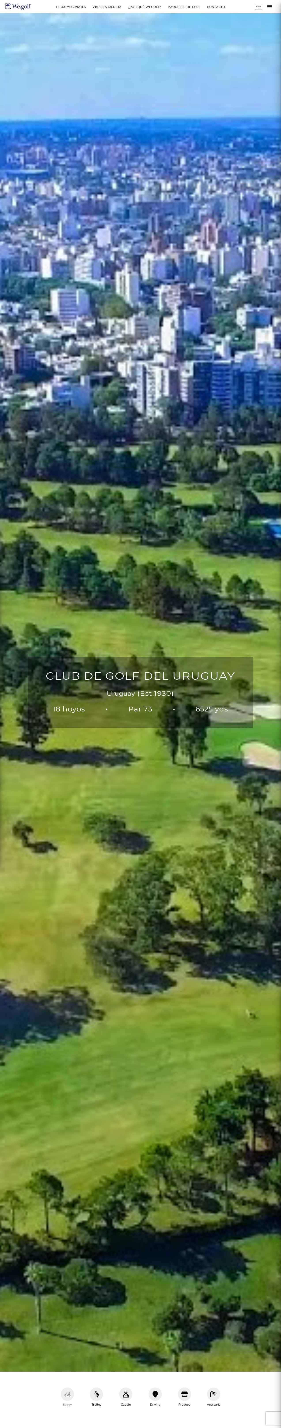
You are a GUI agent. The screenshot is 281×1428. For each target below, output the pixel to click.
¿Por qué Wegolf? (144, 7)
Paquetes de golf (184, 7)
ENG (258, 6)
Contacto (216, 7)
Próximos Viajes (71, 7)
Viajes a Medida (106, 7)
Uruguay (121, 693)
